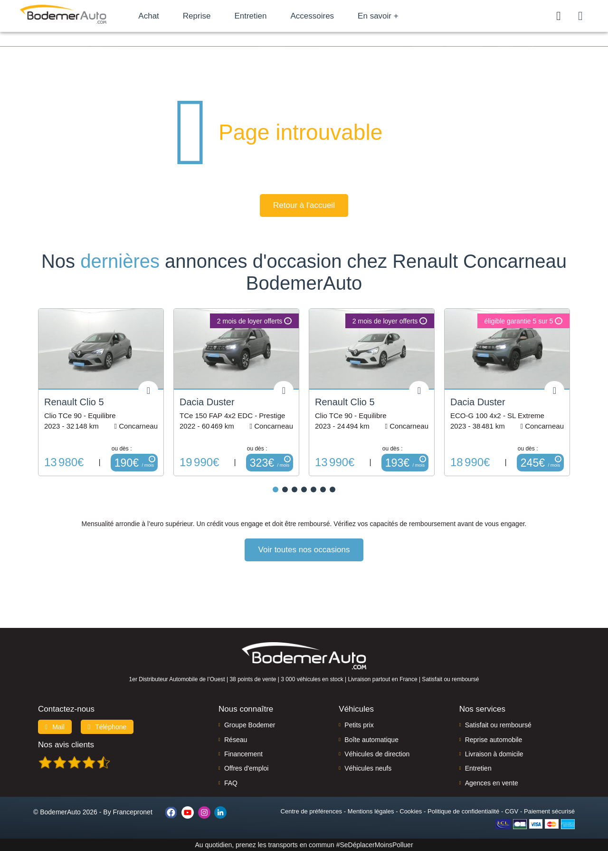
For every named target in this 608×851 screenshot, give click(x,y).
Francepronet (132, 812)
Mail (55, 727)
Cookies (410, 811)
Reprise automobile (493, 739)
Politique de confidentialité (463, 811)
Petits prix (358, 725)
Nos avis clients (66, 744)
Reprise (204, 15)
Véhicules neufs (367, 768)
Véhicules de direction (376, 754)
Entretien (258, 15)
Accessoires (320, 15)
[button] (275, 489)
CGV (511, 811)
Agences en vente (491, 783)
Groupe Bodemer (249, 725)
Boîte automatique (371, 739)
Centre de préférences (311, 811)
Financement (243, 754)
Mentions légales (371, 811)
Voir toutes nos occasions (304, 549)
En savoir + (385, 15)
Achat (156, 15)
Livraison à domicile (494, 754)
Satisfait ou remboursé (498, 725)
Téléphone (107, 727)
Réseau (235, 739)
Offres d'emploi (246, 768)
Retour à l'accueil (304, 205)
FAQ (231, 783)
